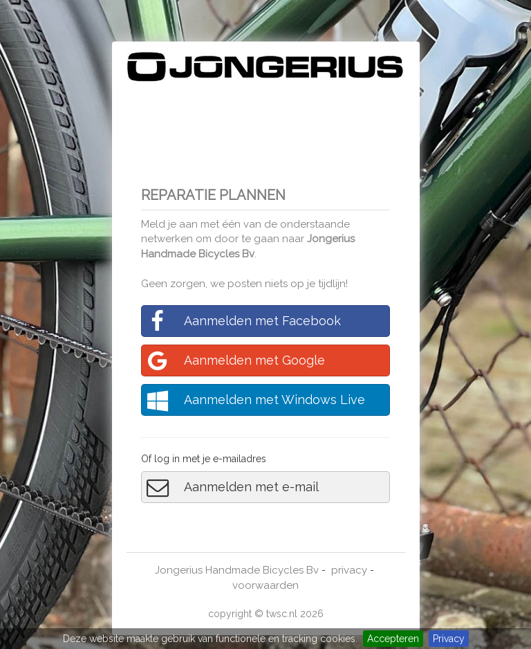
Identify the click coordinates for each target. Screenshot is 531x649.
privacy (349, 570)
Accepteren (393, 638)
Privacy (449, 638)
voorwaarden (265, 585)
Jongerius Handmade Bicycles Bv (237, 570)
